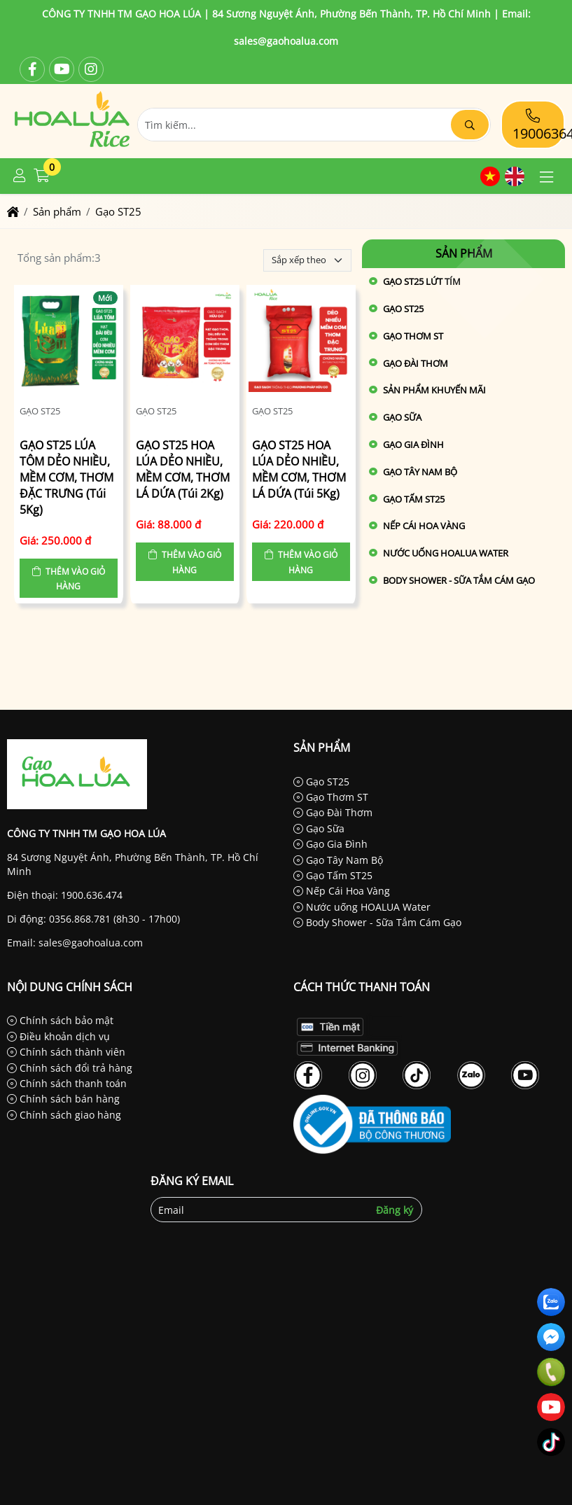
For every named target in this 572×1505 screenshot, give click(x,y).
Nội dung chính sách (69, 987)
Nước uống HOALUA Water (445, 553)
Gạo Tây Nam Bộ (420, 471)
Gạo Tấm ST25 (414, 499)
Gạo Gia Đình (413, 444)
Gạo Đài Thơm (415, 363)
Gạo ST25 (40, 411)
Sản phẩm (463, 253)
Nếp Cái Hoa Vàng (424, 525)
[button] (20, 176)
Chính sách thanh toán (67, 1083)
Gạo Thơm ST (413, 336)
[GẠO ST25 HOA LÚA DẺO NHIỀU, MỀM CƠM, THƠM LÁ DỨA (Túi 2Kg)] (184, 341)
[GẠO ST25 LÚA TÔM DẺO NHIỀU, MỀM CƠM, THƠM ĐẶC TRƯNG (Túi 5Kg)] (68, 341)
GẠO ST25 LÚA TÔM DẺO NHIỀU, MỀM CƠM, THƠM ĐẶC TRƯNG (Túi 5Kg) (66, 478)
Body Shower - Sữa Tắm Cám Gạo (459, 580)
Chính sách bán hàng (63, 1098)
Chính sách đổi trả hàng (69, 1067)
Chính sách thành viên (66, 1051)
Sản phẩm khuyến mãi (434, 390)
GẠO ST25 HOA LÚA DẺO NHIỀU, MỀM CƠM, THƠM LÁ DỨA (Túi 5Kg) (299, 469)
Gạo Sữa (402, 417)
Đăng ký (394, 1210)
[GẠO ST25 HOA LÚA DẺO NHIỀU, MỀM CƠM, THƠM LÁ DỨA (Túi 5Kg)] (301, 341)
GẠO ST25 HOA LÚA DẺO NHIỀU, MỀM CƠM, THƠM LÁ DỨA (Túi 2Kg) (183, 469)
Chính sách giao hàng (64, 1114)
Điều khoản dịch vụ (58, 1036)
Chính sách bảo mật (60, 1020)
